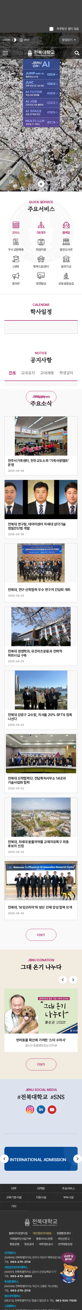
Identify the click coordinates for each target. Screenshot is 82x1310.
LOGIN (6, 39)
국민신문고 (64, 1238)
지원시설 (41, 1197)
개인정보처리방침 (42, 1233)
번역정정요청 (65, 1244)
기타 (13, 1206)
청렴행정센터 (64, 1233)
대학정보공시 (46, 1244)
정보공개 (29, 1244)
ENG (24, 40)
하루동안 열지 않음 (68, 28)
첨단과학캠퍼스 (12, 1296)
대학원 (41, 1188)
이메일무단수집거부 (20, 1238)
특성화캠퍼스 (11, 1281)
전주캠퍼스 (10, 1253)
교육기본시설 (13, 1197)
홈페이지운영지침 (18, 1233)
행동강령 (14, 1244)
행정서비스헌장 (44, 1238)
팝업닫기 (67, 40)
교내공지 (28, 373)
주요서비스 (68, 1188)
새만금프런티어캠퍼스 (16, 1267)
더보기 (41, 397)
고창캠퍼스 (10, 1306)
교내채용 (47, 373)
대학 (13, 1188)
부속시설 (68, 1197)
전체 (12, 373)
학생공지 (66, 373)
